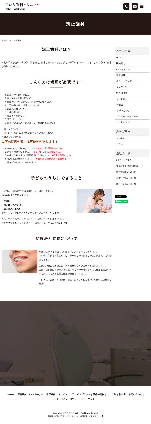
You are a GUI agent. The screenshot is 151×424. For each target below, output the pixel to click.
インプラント (122, 87)
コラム (119, 144)
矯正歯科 (120, 75)
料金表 (119, 105)
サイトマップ (122, 122)
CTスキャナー (123, 69)
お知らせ (120, 138)
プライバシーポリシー (127, 116)
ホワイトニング (124, 81)
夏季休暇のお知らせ (126, 178)
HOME (4, 40)
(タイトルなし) (123, 160)
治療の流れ (121, 93)
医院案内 (120, 63)
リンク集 (120, 99)
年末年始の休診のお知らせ (129, 166)
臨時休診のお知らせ (126, 172)
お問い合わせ (122, 110)
